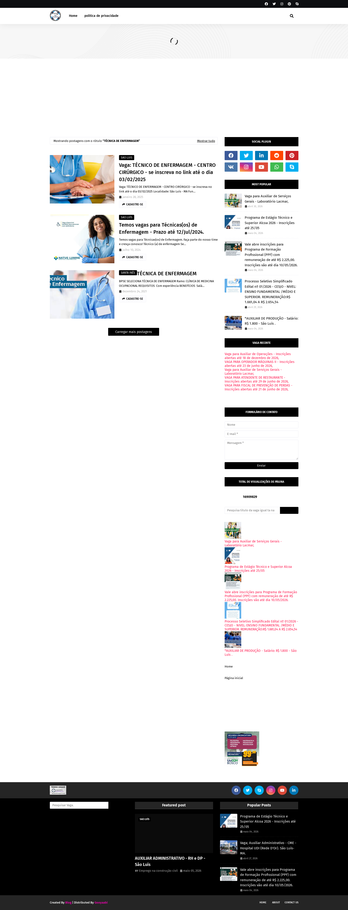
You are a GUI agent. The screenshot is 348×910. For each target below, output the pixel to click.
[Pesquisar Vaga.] (79, 805)
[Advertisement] (174, 93)
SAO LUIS (126, 157)
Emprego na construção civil (158, 870)
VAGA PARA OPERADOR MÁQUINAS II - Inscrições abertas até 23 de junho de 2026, (259, 364)
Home (229, 666)
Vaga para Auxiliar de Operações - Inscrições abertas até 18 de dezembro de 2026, (258, 356)
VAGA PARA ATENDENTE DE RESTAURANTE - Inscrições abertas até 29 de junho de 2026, (257, 379)
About (276, 902)
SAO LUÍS (126, 217)
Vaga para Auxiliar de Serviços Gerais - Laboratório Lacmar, (268, 199)
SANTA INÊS (128, 272)
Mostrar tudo (206, 141)
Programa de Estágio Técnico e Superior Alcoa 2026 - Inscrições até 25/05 (269, 223)
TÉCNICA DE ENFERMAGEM (166, 273)
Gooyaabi (101, 902)
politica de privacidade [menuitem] (101, 16)
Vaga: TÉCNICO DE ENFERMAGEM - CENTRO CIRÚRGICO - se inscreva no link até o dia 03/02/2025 (167, 172)
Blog (68, 902)
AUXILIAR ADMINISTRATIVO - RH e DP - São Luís (170, 861)
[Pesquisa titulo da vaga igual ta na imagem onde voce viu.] (252, 510)
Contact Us (291, 902)
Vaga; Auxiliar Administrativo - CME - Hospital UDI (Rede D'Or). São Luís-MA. (268, 848)
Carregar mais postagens (133, 332)
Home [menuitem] (73, 16)
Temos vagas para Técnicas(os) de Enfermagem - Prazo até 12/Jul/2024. (161, 228)
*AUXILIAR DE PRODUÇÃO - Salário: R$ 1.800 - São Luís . (271, 321)
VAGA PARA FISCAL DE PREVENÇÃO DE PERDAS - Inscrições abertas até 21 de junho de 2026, (258, 387)
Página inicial (234, 678)
